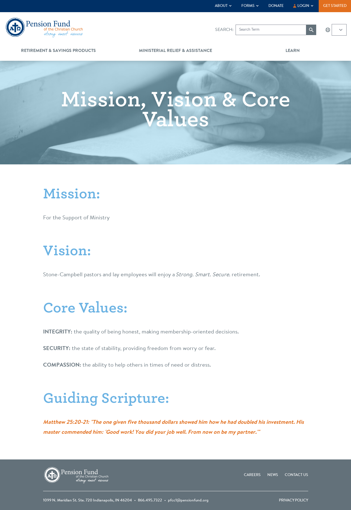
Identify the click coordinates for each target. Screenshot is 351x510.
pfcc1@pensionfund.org (188, 501)
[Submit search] (311, 30)
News (272, 475)
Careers (252, 475)
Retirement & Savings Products (58, 51)
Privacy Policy (293, 501)
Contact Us (296, 475)
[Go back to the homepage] (44, 28)
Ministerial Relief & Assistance (175, 51)
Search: (224, 30)
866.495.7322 (150, 501)
